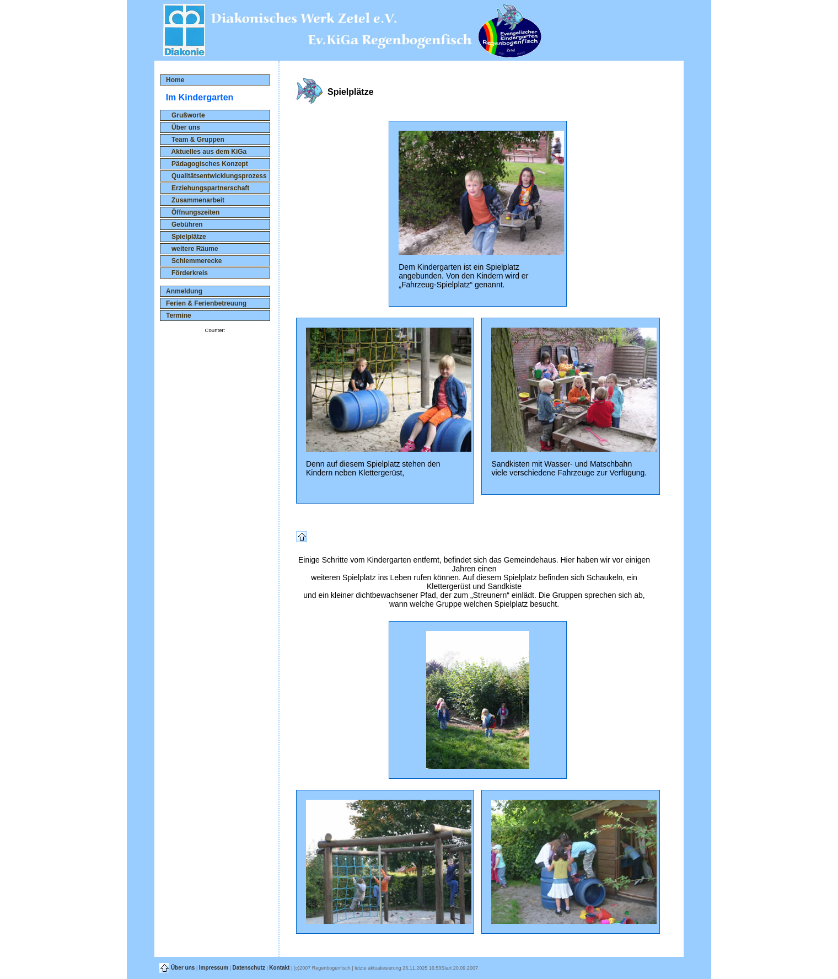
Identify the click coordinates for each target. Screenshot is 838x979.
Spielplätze (186, 236)
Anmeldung (184, 291)
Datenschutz (248, 968)
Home (175, 80)
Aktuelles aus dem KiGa (206, 152)
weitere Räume (192, 249)
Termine (178, 315)
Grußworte (185, 115)
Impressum (213, 968)
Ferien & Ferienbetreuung (206, 303)
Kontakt (279, 968)
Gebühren (184, 224)
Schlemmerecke (194, 261)
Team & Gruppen (195, 139)
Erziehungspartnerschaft (207, 188)
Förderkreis (187, 273)
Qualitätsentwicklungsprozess (216, 176)
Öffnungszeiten (192, 212)
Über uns (183, 127)
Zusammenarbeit (195, 200)
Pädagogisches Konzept (207, 164)
